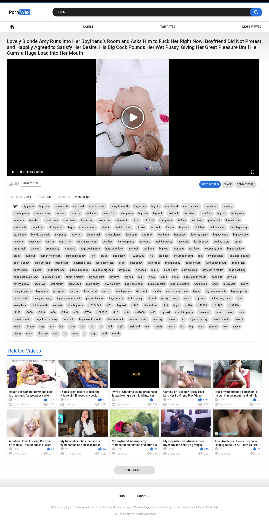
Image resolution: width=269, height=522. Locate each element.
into (52, 326)
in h (93, 255)
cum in (50, 241)
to (101, 326)
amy (41, 326)
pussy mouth (193, 262)
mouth (116, 333)
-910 (115, 312)
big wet (141, 227)
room (72, 326)
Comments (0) (245, 184)
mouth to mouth (179, 284)
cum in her (65, 241)
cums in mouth (74, 277)
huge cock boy (237, 270)
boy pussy (124, 270)
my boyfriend (215, 255)
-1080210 (101, 312)
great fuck (20, 248)
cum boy (228, 206)
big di (136, 220)
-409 (76, 312)
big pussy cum (156, 284)
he (65, 333)
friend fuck (238, 262)
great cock (75, 284)
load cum (131, 234)
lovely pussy (201, 241)
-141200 (217, 305)
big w (177, 305)
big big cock (56, 227)
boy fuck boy (112, 284)
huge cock (140, 206)
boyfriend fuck (82, 262)
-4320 (188, 305)
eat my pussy (21, 284)
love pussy (69, 220)
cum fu (106, 291)
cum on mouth (87, 227)
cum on (172, 319)
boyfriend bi (21, 270)
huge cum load (56, 270)
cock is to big (221, 241)
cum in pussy (21, 213)
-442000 (140, 312)
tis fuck (181, 220)
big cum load (42, 262)
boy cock (145, 241)
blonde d (34, 220)
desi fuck (173, 213)
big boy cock (220, 234)
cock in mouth (123, 227)
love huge (163, 234)
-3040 (41, 312)
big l (140, 277)
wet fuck (194, 248)
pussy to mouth (120, 206)
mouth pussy (172, 262)
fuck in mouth (40, 305)
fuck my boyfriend (221, 298)
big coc (221, 213)
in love (244, 284)
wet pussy (127, 213)
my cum (200, 298)
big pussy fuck (235, 248)
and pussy (119, 255)
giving (17, 333)
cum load (78, 206)
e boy (152, 277)
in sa (239, 298)
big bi (17, 255)
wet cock (141, 270)
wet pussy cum (213, 248)
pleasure (43, 333)
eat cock (156, 227)
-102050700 (137, 255)
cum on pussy (42, 213)
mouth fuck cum (183, 255)
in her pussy (135, 298)
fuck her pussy (163, 241)
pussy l (239, 319)
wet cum (179, 248)
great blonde (113, 234)
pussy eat (59, 291)
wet (225, 326)
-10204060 (94, 305)
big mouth (42, 291)
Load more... (134, 470)
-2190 (134, 305)
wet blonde (20, 227)
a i (183, 319)
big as (104, 255)
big (191, 326)
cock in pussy (22, 262)
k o (151, 255)
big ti (238, 241)
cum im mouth (22, 319)
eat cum (35, 248)
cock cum (91, 213)
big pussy (28, 206)
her (61, 326)
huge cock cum (134, 284)
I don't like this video (16, 184)
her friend (189, 213)
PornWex (130, 514)
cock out (217, 277)
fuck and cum (217, 227)
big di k (155, 206)
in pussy (157, 319)
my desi (165, 312)
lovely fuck (20, 305)
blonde (30, 326)
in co (122, 262)
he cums (19, 241)
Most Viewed (251, 26)
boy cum (184, 227)
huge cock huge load (26, 277)
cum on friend (191, 206)
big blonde (20, 234)
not (147, 326)
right (120, 326)
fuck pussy (237, 213)
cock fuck (206, 213)
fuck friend (90, 291)
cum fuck (68, 319)
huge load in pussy (46, 319)
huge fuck (121, 220)
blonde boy (170, 270)
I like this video (11, 184)
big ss (196, 291)
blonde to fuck (115, 319)
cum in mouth (97, 206)
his (182, 326)
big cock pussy (198, 319)
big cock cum (96, 277)
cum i (164, 277)
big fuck (157, 213)
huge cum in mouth (195, 277)
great (29, 333)
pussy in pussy (22, 291)
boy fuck (133, 248)
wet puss (70, 248)
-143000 (202, 305)
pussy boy (35, 241)
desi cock (142, 291)
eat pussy (197, 220)
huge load (37, 227)
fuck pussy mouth (216, 262)
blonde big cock (40, 234)
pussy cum (104, 220)
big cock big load (103, 270)
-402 (109, 305)
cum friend (171, 206)
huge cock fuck (114, 248)
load (104, 333)
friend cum (211, 206)
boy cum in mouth (213, 270)
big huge (149, 248)
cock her (77, 234)
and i (215, 284)
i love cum (204, 312)
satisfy (158, 326)
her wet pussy (126, 241)
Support (143, 496)
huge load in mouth (90, 319)
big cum (143, 213)
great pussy (52, 248)
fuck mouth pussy (239, 255)
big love (163, 248)
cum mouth (61, 206)
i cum (175, 277)
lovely (17, 326)
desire (171, 326)
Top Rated (167, 26)
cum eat (60, 213)
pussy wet (229, 284)
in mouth (19, 220)
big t (165, 305)
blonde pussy (75, 305)
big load (149, 220)
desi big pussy (239, 227)
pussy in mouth (79, 270)
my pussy (60, 234)
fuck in (170, 227)
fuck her (199, 227)
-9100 (17, 312)
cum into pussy (184, 312)
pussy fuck (214, 220)
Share (228, 184)
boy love (114, 277)
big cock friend (51, 277)
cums (75, 333)
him (92, 326)
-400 (152, 312)
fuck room (154, 262)
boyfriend (134, 326)
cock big (76, 213)
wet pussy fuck (105, 262)
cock (201, 326)
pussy (236, 326)
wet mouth (57, 284)
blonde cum (233, 220)
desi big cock (123, 291)
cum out (30, 255)
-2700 (87, 312)
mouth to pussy (225, 312)
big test (121, 305)
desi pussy (136, 262)
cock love (39, 284)
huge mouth (116, 298)
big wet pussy (239, 291)
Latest (88, 26)
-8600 (29, 312)
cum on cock (189, 270)
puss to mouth (221, 319)
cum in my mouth (51, 255)
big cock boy (240, 234)
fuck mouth (62, 262)
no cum (74, 291)
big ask (129, 277)
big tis (155, 270)
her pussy (180, 234)
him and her (150, 305)
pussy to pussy (170, 298)
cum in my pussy (76, 255)
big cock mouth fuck (69, 298)
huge (93, 333)
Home (12, 27)
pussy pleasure (95, 298)
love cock (183, 241)
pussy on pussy (43, 298)
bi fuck (105, 227)
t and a (157, 291)
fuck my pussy (199, 234)
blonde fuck (93, 234)
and (82, 326)
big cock (44, 206)
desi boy (108, 241)
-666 (53, 312)
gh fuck (231, 277)
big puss (164, 255)
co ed (187, 298)
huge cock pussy (90, 248)
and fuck (147, 234)
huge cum (86, 220)
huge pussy (92, 284)
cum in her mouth (87, 241)
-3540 (64, 312)
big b (71, 227)
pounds (213, 326)
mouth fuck (109, 213)
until (55, 333)
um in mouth (21, 298)
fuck (110, 326)
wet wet (57, 305)
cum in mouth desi (177, 291)
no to (127, 312)
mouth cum (51, 220)
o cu (241, 312)
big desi (37, 270)
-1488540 (233, 305)
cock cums (200, 284)
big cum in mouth (216, 291)
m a (200, 255)
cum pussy (166, 220)
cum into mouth (138, 319)
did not (152, 298)
